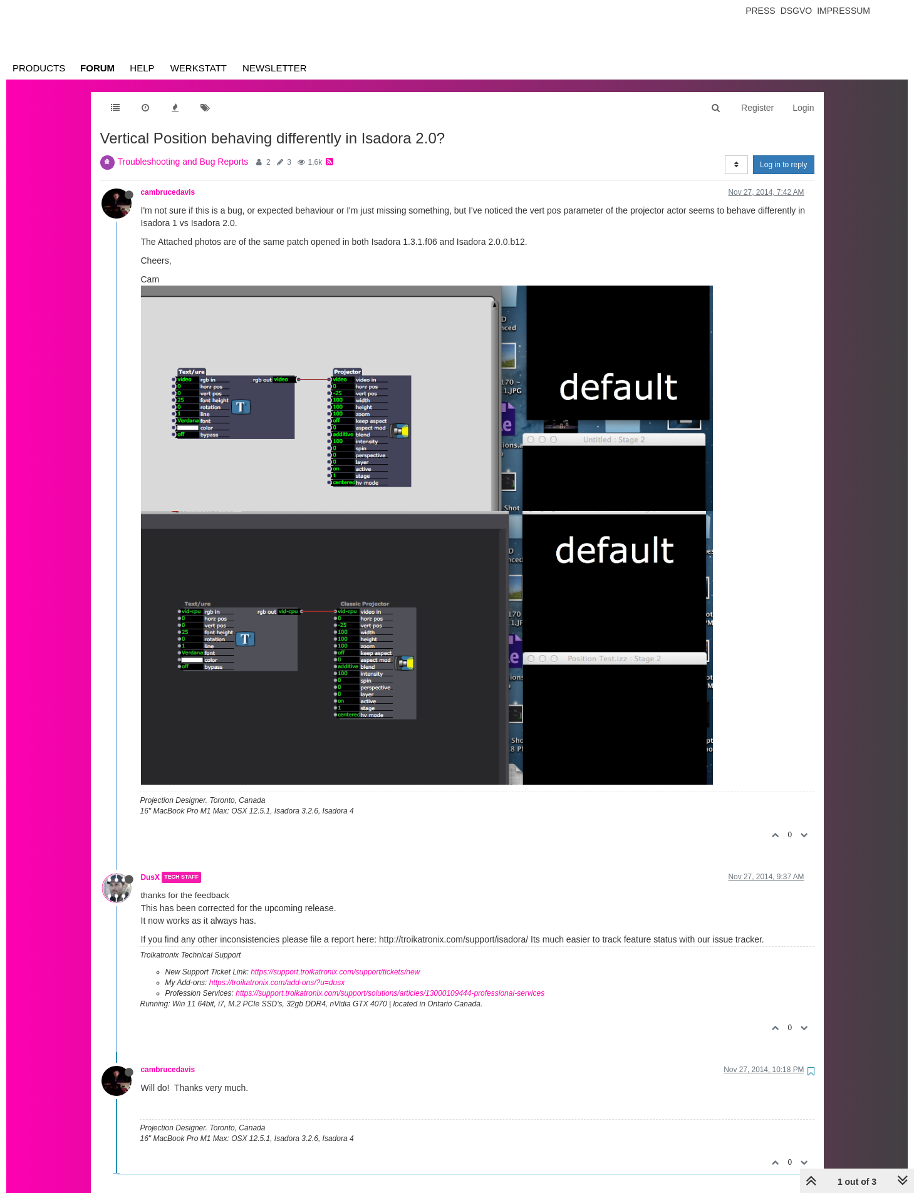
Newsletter (274, 68)
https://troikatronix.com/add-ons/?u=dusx (277, 982)
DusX (150, 877)
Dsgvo (797, 11)
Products (39, 68)
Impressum (843, 11)
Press (760, 11)
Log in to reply (783, 164)
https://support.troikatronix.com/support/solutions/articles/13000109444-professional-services (390, 993)
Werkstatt (198, 68)
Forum (97, 68)
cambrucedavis (168, 192)
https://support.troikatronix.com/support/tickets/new (335, 972)
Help (142, 68)
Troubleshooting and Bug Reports (183, 162)
